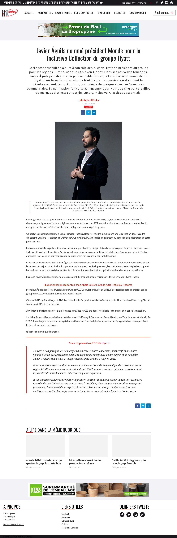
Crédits (65, 524)
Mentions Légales (70, 527)
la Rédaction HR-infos (89, 100)
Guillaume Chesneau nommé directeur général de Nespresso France (85, 462)
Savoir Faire (62, 12)
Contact (65, 514)
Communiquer (138, 12)
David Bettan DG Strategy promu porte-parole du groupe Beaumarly (129, 462)
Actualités (44, 12)
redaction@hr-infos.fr (13, 524)
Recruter (120, 12)
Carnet (88, 107)
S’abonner (104, 12)
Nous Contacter (84, 12)
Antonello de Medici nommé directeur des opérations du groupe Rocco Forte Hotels (44, 462)
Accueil (29, 12)
